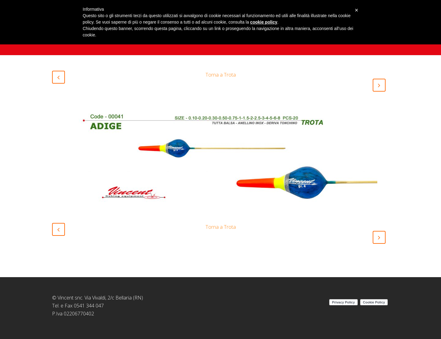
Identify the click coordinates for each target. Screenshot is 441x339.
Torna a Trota (220, 74)
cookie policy (263, 22)
